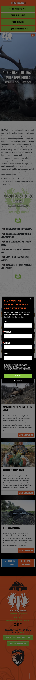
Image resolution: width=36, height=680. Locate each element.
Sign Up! (18, 376)
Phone (6, 354)
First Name (7, 332)
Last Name (7, 343)
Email (5, 321)
